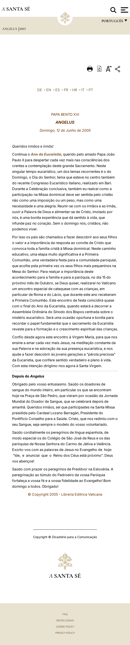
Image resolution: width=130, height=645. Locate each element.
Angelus (10, 29)
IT (82, 90)
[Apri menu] (124, 10)
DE (39, 90)
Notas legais (65, 620)
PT (91, 90)
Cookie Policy (65, 626)
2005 (22, 29)
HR (74, 90)
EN (48, 90)
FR (66, 90)
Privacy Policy (65, 632)
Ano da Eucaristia (46, 154)
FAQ (65, 614)
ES (57, 90)
